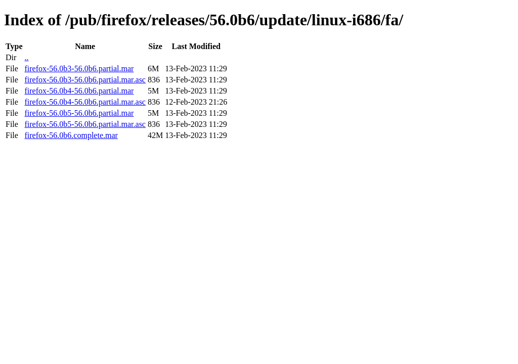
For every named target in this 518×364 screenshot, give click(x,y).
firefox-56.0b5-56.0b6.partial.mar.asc (84, 124)
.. (26, 57)
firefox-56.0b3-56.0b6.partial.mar (79, 68)
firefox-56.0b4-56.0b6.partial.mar (79, 90)
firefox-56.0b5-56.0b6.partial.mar (79, 113)
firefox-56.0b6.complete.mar (70, 135)
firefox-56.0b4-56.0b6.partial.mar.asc (84, 102)
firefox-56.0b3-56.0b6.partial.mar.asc (84, 79)
